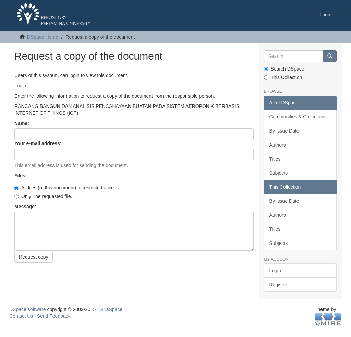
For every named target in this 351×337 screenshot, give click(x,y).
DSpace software (27, 309)
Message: (26, 206)
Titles (275, 159)
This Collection (283, 77)
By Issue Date (284, 131)
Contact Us (21, 316)
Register (278, 284)
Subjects (278, 173)
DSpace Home (42, 37)
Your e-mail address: (38, 143)
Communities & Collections (298, 117)
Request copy (33, 257)
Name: (22, 123)
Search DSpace (284, 69)
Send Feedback (54, 316)
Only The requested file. (43, 196)
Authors (277, 145)
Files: (21, 175)
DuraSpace (110, 309)
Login (20, 85)
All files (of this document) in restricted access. (67, 187)
